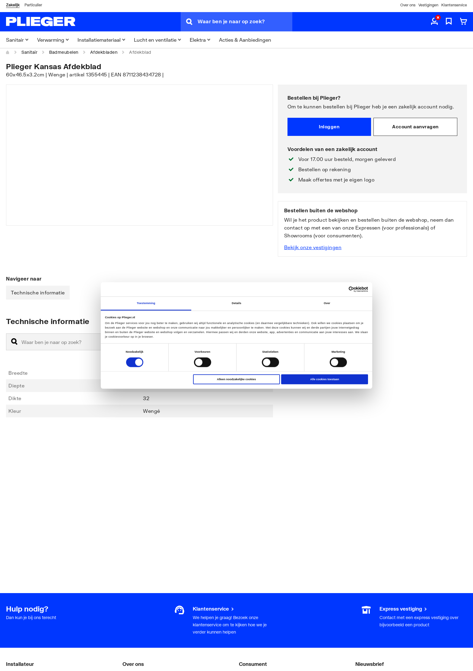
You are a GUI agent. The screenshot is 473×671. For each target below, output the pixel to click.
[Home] (8, 52)
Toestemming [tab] (146, 303)
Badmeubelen (63, 52)
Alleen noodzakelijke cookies (236, 379)
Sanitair (29, 52)
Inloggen (329, 126)
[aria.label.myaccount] (434, 21)
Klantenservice (454, 5)
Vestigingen (428, 5)
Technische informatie (38, 292)
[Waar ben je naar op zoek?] (245, 21)
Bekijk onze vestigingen (313, 247)
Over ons (407, 5)
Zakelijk (13, 5)
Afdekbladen (104, 52)
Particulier (33, 5)
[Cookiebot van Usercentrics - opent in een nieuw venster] (341, 289)
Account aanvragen (415, 126)
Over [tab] (327, 303)
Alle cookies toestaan (324, 379)
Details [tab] (236, 303)
